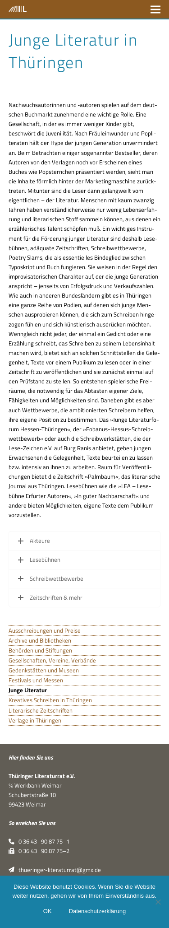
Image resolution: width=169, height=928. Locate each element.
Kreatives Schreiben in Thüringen (50, 699)
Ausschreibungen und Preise (45, 630)
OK (47, 911)
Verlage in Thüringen (35, 720)
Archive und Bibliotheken (40, 640)
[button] (155, 9)
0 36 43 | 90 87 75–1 (39, 841)
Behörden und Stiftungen (40, 650)
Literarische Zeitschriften (41, 710)
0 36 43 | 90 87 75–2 (39, 850)
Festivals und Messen (36, 680)
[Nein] (157, 901)
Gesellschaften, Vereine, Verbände (52, 660)
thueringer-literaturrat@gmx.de (55, 869)
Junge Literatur (28, 690)
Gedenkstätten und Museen (44, 670)
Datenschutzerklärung (97, 911)
